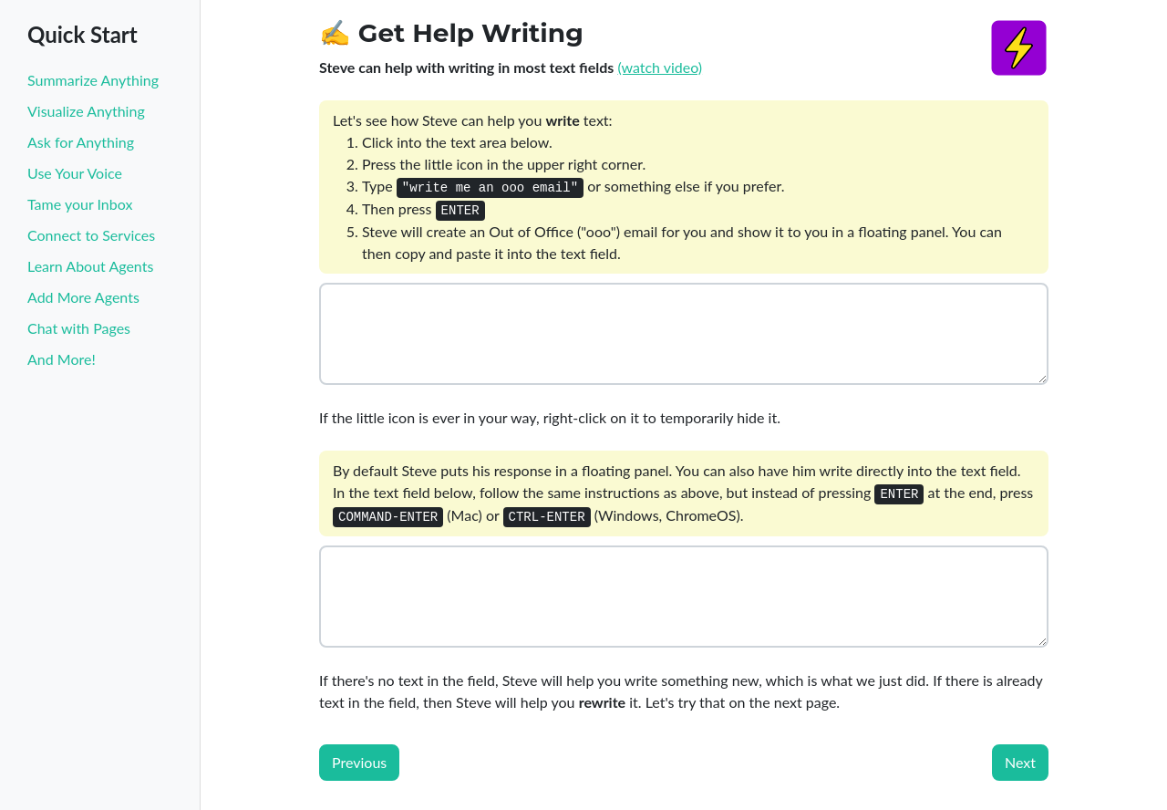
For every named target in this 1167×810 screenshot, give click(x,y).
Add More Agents (83, 297)
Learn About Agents (90, 266)
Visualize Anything (86, 110)
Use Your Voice (74, 173)
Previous (359, 762)
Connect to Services (91, 235)
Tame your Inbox (79, 204)
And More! (61, 359)
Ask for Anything (80, 142)
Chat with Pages (78, 328)
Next (1020, 762)
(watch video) (659, 67)
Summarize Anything (93, 79)
